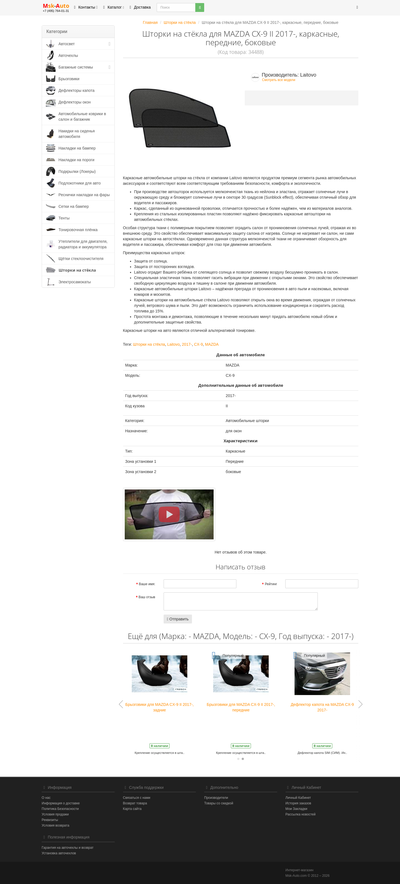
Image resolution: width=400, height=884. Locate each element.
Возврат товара (135, 803)
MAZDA (212, 344)
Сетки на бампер (74, 206)
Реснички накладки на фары (84, 195)
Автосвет (67, 44)
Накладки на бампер (77, 148)
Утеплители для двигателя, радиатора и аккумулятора (83, 244)
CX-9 (198, 344)
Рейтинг (271, 584)
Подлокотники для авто (80, 183)
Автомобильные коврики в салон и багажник (82, 117)
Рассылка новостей (301, 814)
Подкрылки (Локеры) (77, 171)
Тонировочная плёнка (78, 230)
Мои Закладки (297, 809)
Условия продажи (55, 814)
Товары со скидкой (218, 803)
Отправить (178, 619)
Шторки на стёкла (77, 270)
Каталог (112, 7)
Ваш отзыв (147, 597)
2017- (187, 344)
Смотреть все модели (278, 80)
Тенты (64, 218)
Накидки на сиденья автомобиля (77, 134)
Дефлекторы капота (77, 90)
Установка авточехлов (59, 853)
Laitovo (173, 344)
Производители (216, 798)
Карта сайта (132, 809)
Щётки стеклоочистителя (81, 258)
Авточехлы (68, 55)
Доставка (139, 7)
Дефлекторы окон (75, 102)
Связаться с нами (136, 798)
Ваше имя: (147, 584)
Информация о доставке (61, 803)
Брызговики (69, 79)
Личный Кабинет (298, 798)
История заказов (298, 803)
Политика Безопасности (60, 809)
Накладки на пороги (76, 160)
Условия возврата (55, 825)
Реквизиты (50, 820)
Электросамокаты (75, 282)
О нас (46, 798)
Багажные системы (76, 67)
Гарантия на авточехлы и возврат (68, 848)
